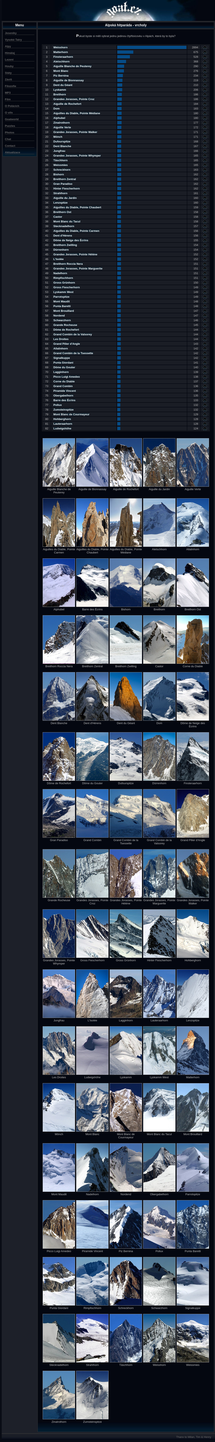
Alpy (8, 46)
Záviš (8, 79)
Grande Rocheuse (65, 325)
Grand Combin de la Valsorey (72, 334)
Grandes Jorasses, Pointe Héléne (75, 254)
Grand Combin (63, 386)
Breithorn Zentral (64, 179)
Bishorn (58, 174)
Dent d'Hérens (62, 235)
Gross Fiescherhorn (66, 287)
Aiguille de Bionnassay (68, 80)
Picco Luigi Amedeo (66, 376)
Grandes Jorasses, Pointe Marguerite (77, 268)
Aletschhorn (61, 61)
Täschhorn (60, 160)
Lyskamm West (63, 292)
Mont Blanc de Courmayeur (71, 414)
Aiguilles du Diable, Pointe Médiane (76, 113)
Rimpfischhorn (63, 278)
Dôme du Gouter (64, 367)
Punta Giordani (63, 362)
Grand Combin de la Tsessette (73, 353)
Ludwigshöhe (62, 428)
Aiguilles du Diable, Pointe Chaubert (77, 207)
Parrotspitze (61, 296)
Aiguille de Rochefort (67, 103)
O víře (9, 112)
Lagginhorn (61, 372)
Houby (9, 66)
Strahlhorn (60, 193)
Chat (8, 139)
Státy (8, 72)
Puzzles (10, 125)
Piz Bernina (60, 75)
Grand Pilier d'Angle (66, 343)
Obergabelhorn (63, 395)
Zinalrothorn (61, 122)
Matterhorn (60, 52)
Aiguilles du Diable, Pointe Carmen (76, 230)
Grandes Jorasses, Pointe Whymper (77, 155)
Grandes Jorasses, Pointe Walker (75, 132)
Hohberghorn (62, 419)
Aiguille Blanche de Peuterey (72, 66)
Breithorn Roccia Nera (68, 263)
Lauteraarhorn (62, 423)
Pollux (57, 405)
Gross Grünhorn (64, 282)
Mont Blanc (60, 70)
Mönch (57, 136)
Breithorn (59, 94)
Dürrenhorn (61, 249)
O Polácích (12, 106)
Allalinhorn (60, 348)
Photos (9, 132)
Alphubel (59, 118)
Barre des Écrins (64, 400)
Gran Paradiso (62, 183)
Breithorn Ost (62, 212)
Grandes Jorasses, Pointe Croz (73, 99)
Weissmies (60, 165)
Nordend (59, 315)
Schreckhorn (61, 169)
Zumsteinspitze (63, 409)
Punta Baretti (62, 306)
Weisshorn (60, 47)
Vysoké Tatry (13, 39)
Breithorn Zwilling (65, 245)
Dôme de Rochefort (66, 329)
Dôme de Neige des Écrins (70, 240)
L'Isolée (58, 259)
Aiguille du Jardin (65, 198)
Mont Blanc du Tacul (66, 221)
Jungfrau (59, 150)
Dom (56, 108)
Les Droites (60, 339)
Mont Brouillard (63, 310)
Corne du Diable (64, 381)
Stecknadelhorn (63, 226)
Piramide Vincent (64, 390)
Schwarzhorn (62, 320)
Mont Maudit (61, 301)
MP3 (8, 92)
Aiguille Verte (62, 127)
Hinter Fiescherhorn (66, 188)
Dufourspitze (61, 141)
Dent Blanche (62, 146)
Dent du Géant (62, 85)
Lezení (9, 59)
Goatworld (12, 119)
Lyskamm (59, 89)
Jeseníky (11, 33)
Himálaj (10, 53)
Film (8, 99)
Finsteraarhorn (63, 56)
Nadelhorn (60, 273)
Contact (10, 145)
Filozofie (10, 86)
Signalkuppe (61, 357)
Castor (57, 216)
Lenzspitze (60, 202)
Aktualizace (12, 152)
